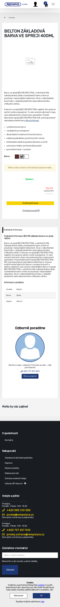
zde (42, 601)
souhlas (41, 585)
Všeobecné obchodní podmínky (19, 458)
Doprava (8, 463)
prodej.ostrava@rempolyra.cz (23, 534)
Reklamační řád (12, 473)
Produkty (12, 18)
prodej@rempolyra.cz (18, 514)
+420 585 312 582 (16, 510)
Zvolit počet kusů (30, 203)
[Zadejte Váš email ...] (30, 555)
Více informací (32, 120)
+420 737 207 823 (30, 371)
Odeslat (10, 569)
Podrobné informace (13, 230)
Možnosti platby (12, 468)
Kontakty (9, 440)
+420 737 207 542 (16, 530)
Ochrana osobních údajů (15, 478)
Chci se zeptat (30, 376)
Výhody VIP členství (15, 483)
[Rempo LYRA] (16, 3)
